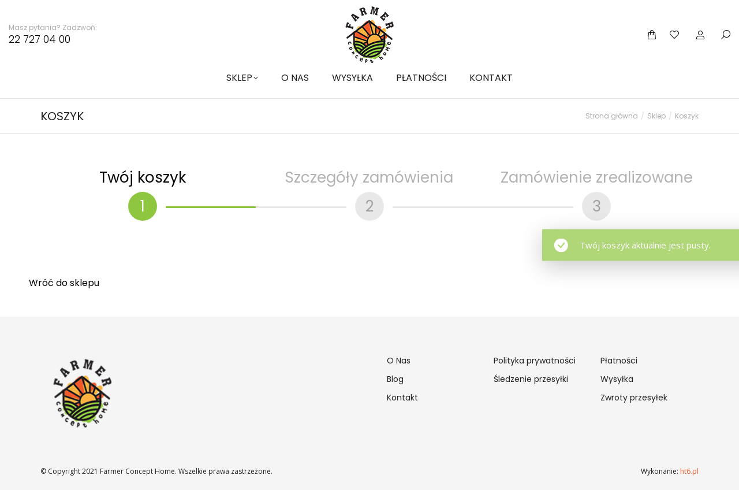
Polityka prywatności (535, 360)
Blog (395, 379)
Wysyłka (616, 379)
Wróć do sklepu (64, 282)
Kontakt (402, 397)
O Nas (398, 360)
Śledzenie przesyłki (531, 379)
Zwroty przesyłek (633, 397)
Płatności (618, 360)
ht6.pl (688, 471)
